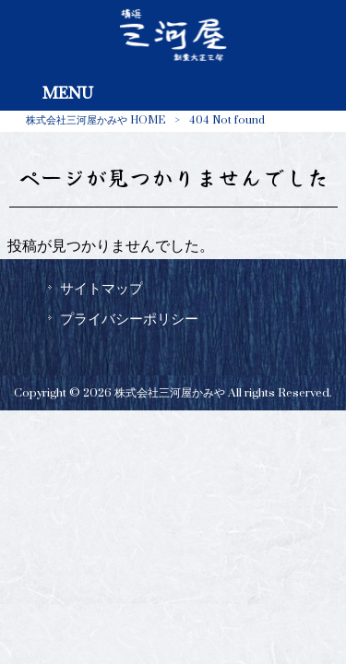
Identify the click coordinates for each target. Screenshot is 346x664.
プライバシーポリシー (129, 319)
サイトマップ (101, 288)
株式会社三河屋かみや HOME (95, 120)
